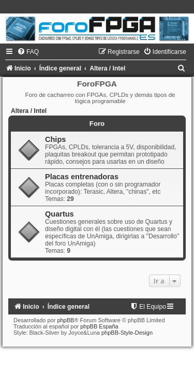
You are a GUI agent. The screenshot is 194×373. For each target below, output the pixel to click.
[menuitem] (28, 51)
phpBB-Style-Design (127, 332)
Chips (55, 139)
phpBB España (99, 326)
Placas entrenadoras (81, 177)
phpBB (65, 320)
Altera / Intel (29, 110)
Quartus (59, 214)
